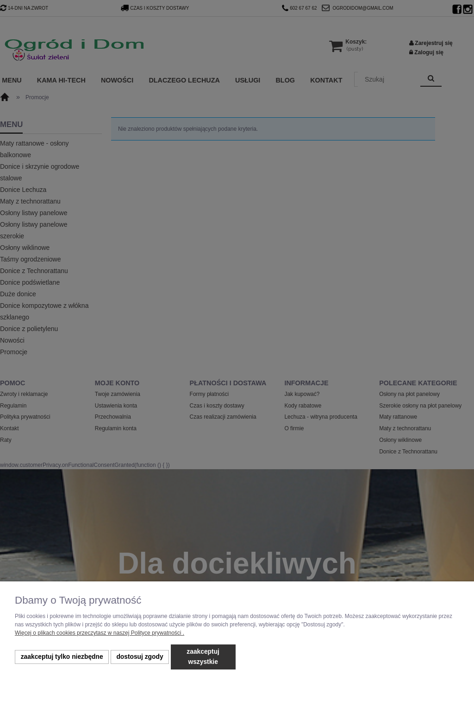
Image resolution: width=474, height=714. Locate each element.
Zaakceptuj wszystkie (203, 656)
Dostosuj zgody (139, 656)
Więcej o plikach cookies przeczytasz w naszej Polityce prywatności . (99, 633)
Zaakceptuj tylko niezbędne (62, 656)
